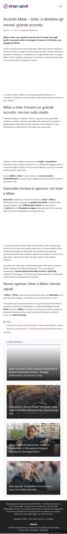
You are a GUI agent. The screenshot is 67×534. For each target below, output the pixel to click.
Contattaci (49, 519)
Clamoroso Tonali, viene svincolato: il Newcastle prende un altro (34, 325)
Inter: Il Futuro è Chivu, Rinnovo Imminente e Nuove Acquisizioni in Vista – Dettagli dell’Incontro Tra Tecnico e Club (33, 372)
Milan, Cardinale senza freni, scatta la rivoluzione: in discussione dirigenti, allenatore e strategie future (29, 448)
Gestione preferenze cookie (58, 532)
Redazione (44, 530)
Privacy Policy (24, 530)
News (8, 321)
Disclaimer (35, 530)
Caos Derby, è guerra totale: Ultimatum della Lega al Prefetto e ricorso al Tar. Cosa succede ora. (33, 410)
